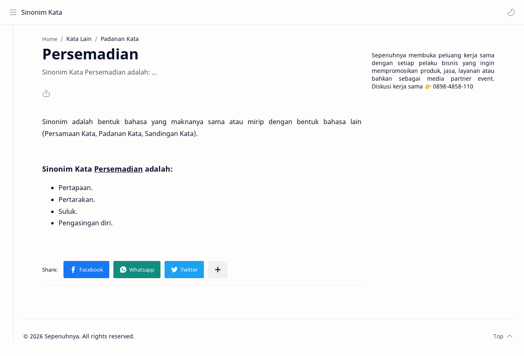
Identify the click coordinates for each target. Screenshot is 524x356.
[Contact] (14, 74)
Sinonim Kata (43, 12)
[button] (510, 12)
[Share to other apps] (227, 272)
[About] (14, 58)
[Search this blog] (170, 12)
